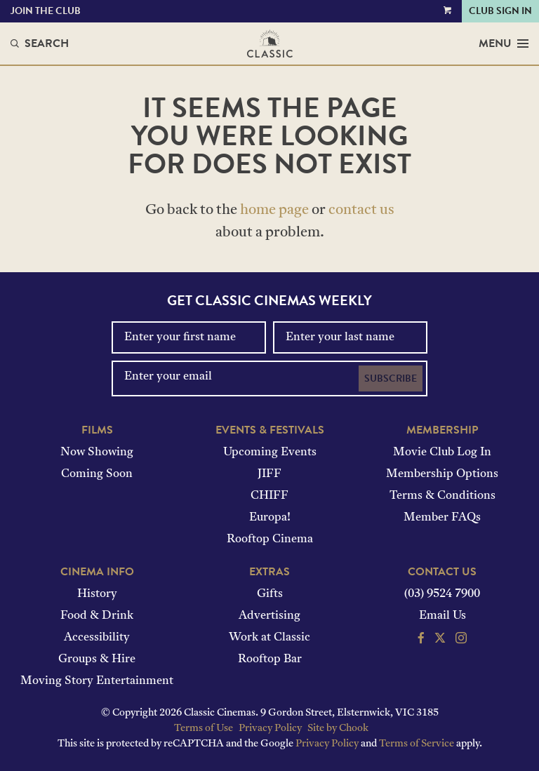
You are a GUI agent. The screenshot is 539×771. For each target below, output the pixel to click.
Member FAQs (442, 517)
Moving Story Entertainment (96, 681)
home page (274, 210)
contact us (361, 210)
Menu (503, 43)
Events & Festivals (269, 430)
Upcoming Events (270, 452)
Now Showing (96, 452)
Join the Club (46, 11)
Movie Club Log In (442, 452)
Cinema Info (97, 571)
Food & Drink (96, 616)
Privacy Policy (270, 728)
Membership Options (442, 474)
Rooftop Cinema (270, 539)
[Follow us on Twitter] (440, 639)
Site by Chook (337, 728)
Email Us (442, 616)
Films (97, 430)
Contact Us (442, 571)
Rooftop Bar (270, 659)
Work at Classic (269, 637)
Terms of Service (416, 744)
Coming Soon (97, 474)
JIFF (269, 474)
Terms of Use (203, 728)
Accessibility (97, 637)
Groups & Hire (96, 659)
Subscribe (390, 378)
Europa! (270, 517)
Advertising (269, 616)
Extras (269, 571)
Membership (442, 430)
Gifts (270, 594)
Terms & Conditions (442, 496)
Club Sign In (500, 11)
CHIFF (269, 496)
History (97, 594)
